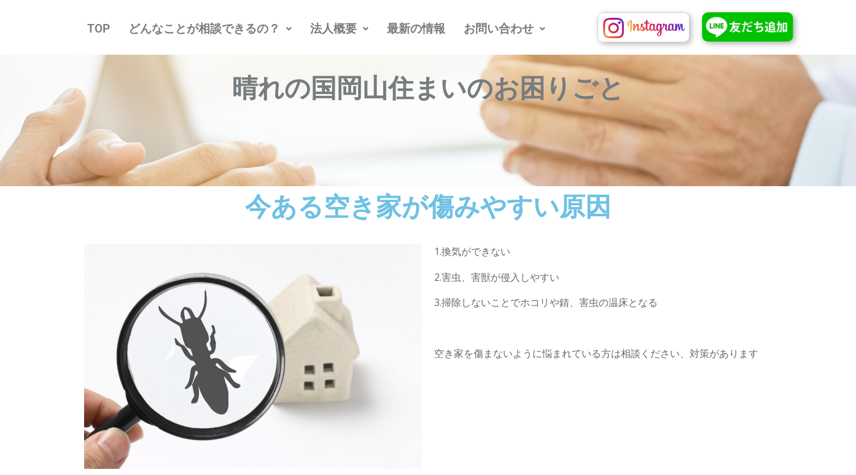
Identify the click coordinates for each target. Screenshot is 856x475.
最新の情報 (416, 29)
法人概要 (339, 29)
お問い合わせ (504, 29)
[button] (210, 29)
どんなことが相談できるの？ (210, 29)
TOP (98, 29)
